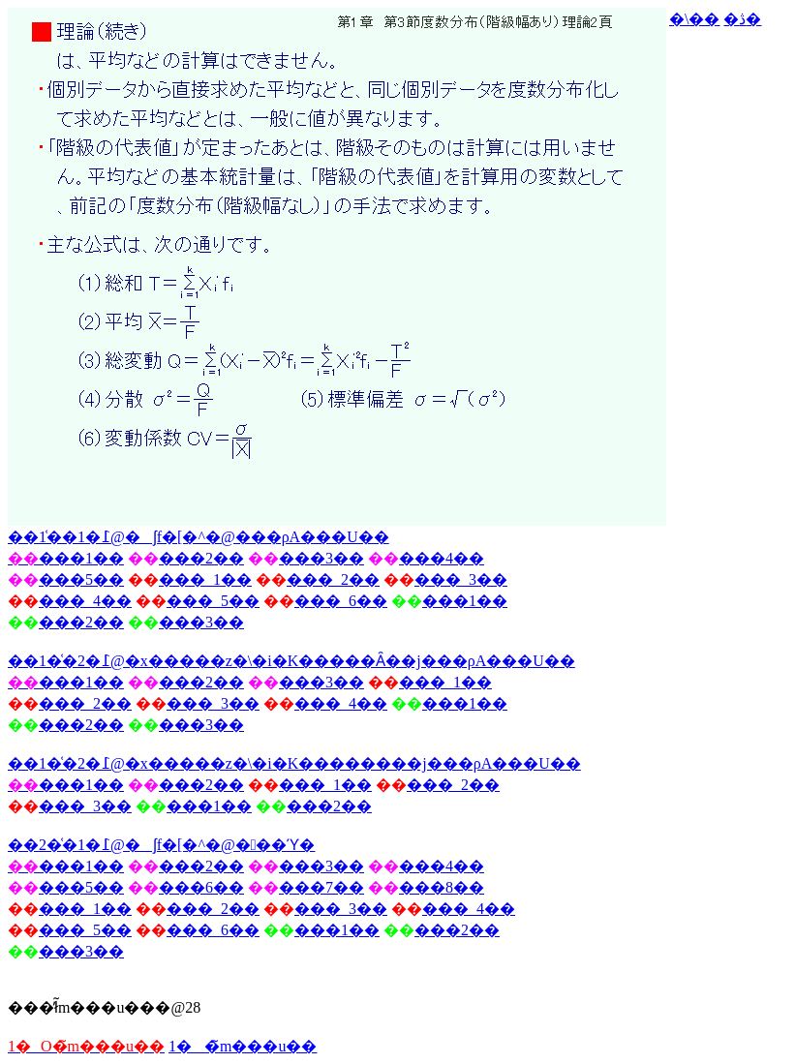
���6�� (201, 887)
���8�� (441, 887)
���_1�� (205, 579)
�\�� (694, 19)
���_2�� (333, 579)
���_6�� (340, 601)
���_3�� (460, 579)
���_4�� (85, 601)
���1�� (464, 601)
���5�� (81, 579)
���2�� (201, 558)
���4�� (441, 558)
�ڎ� (742, 19)
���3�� (321, 558)
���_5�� (213, 601)
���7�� (321, 887)
